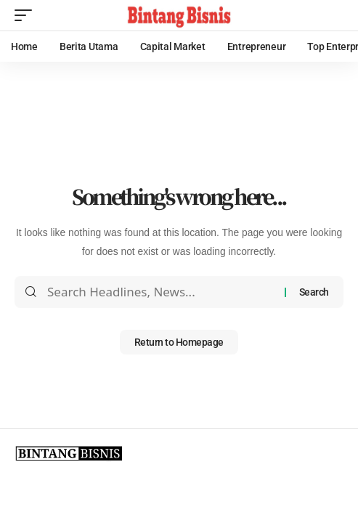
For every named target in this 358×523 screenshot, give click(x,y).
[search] (332, 15)
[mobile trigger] (27, 15)
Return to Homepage (179, 342)
